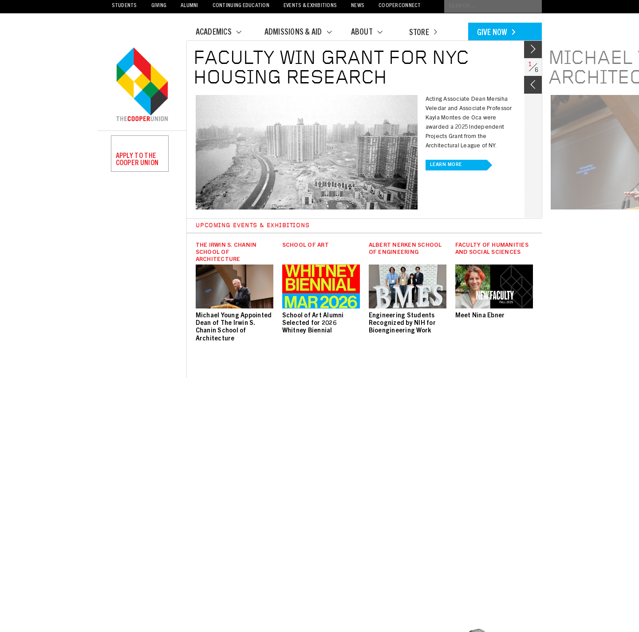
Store (423, 33)
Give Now (496, 33)
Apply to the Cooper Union (137, 160)
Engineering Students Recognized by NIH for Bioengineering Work (402, 323)
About (372, 33)
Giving (159, 6)
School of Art (305, 246)
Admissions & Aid (303, 33)
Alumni (189, 6)
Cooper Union (142, 85)
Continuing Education (241, 6)
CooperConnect (400, 6)
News (357, 6)
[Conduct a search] (493, 6)
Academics (224, 33)
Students (124, 6)
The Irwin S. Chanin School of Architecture (226, 253)
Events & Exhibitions (310, 6)
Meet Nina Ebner (480, 316)
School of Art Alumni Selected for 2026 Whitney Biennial (313, 323)
